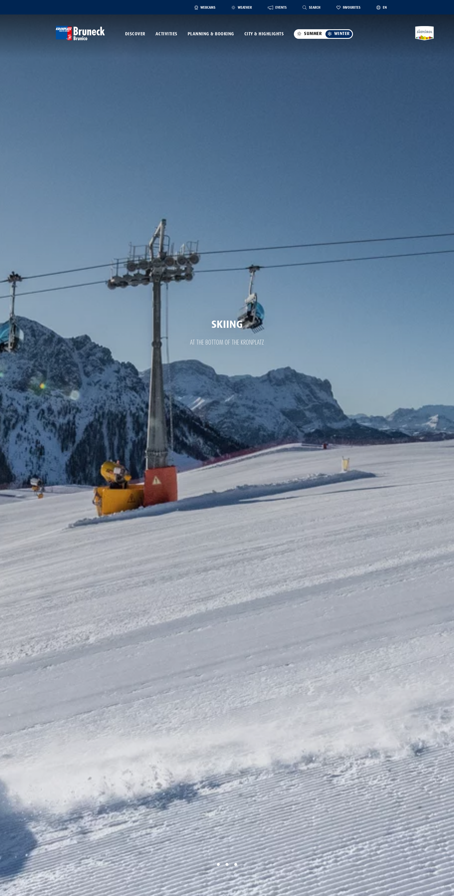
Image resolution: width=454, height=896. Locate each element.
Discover (135, 34)
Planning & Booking (211, 34)
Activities (166, 34)
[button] (218, 864)
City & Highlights (264, 34)
